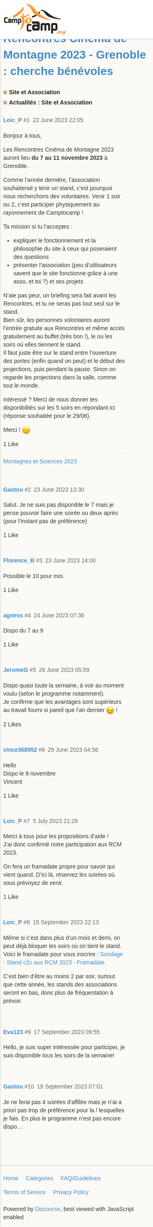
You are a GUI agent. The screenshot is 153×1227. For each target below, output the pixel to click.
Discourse (47, 1209)
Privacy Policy (71, 1192)
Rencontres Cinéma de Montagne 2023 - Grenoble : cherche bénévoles (74, 54)
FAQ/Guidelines (81, 1178)
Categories (39, 1178)
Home (10, 1178)
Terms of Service (24, 1192)
